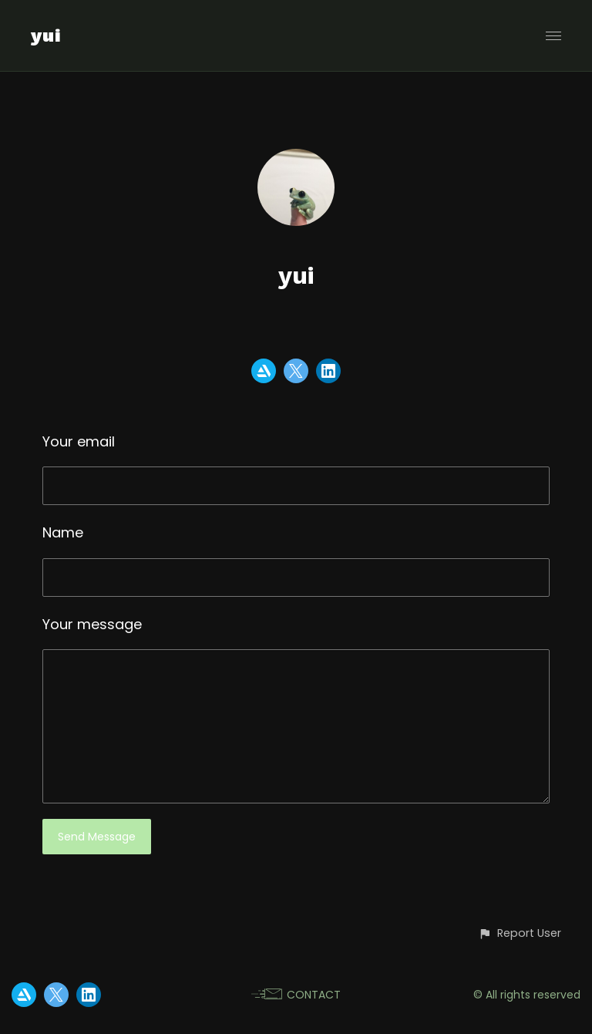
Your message (92, 624)
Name (62, 532)
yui (46, 35)
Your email (78, 441)
